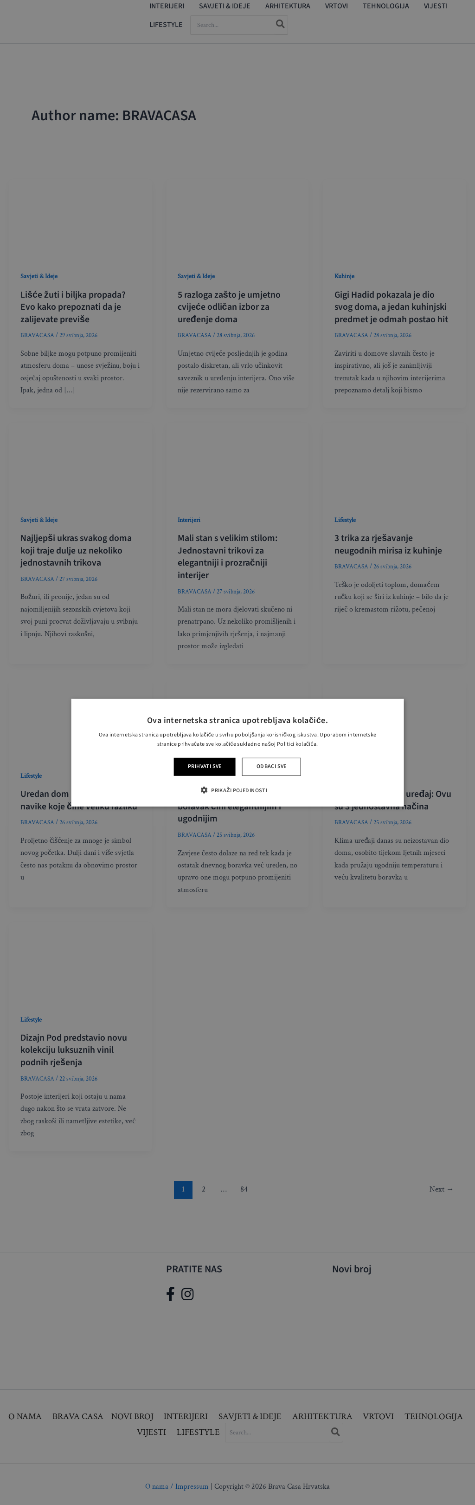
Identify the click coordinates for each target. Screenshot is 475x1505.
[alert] (237, 752)
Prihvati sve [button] (205, 766)
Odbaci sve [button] (272, 766)
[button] (237, 790)
